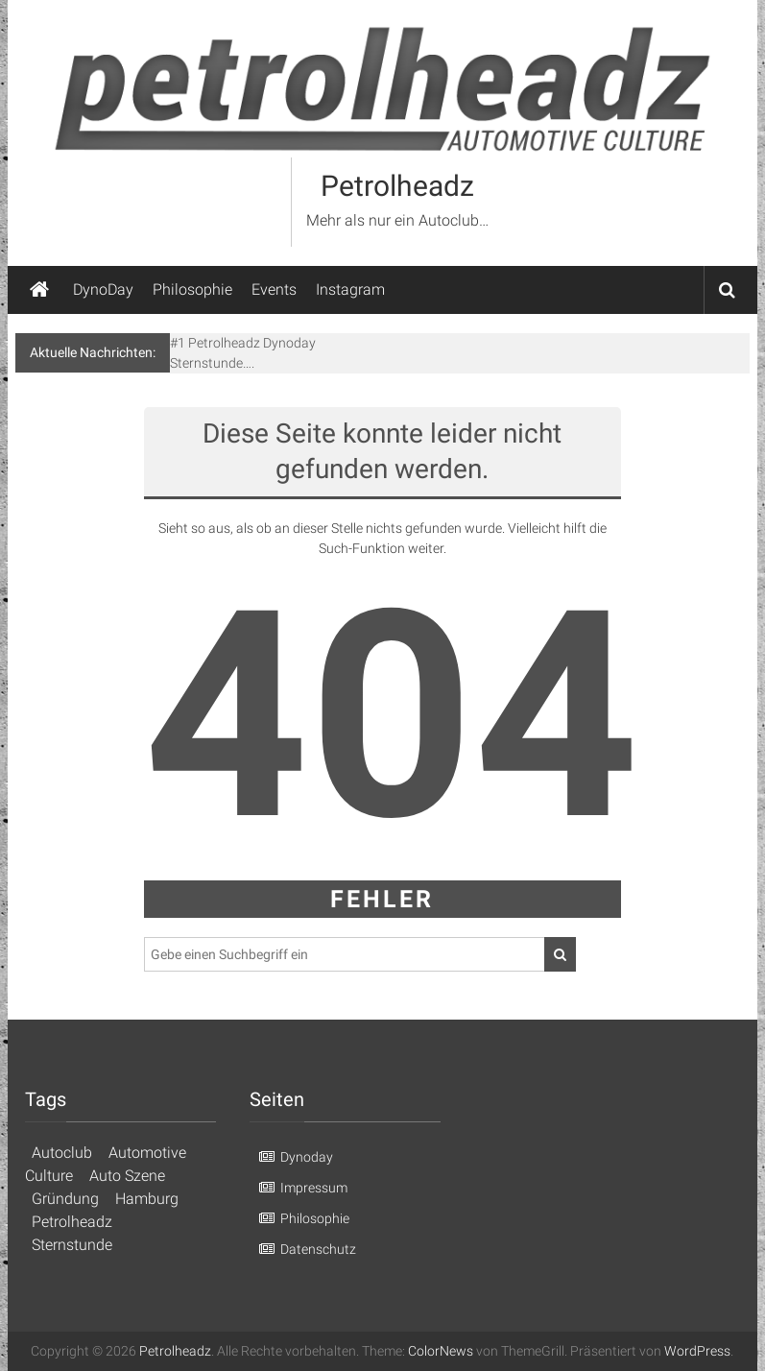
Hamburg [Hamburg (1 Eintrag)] (147, 1199)
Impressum (313, 1187)
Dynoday (306, 1157)
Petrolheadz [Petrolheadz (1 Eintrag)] (72, 1222)
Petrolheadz (397, 186)
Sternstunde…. (212, 363)
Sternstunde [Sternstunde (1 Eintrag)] (72, 1245)
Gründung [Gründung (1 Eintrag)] (65, 1199)
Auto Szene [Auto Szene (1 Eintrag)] (127, 1176)
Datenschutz (318, 1249)
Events (274, 289)
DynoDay (103, 289)
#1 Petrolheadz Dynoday (243, 342)
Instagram (350, 289)
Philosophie (192, 289)
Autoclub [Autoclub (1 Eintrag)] (62, 1152)
